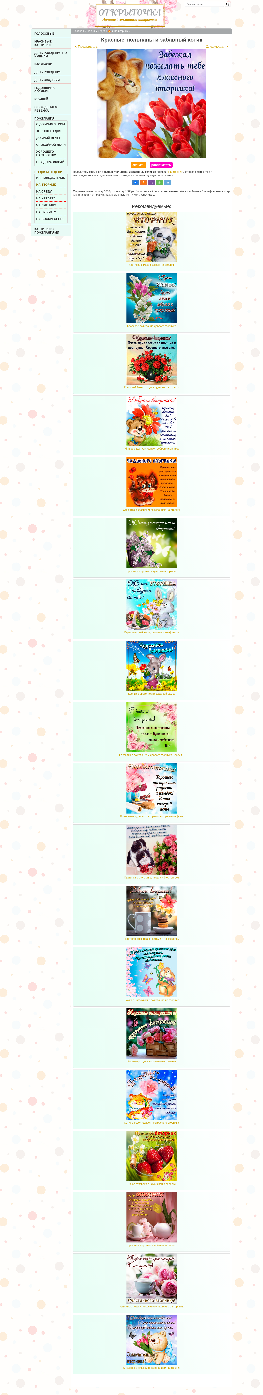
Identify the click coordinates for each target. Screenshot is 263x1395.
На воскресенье (50, 219)
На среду (44, 191)
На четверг (45, 198)
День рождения (47, 72)
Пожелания (44, 118)
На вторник (46, 184)
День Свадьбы (47, 80)
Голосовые (44, 33)
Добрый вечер (48, 138)
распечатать (161, 165)
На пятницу (46, 205)
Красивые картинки (43, 43)
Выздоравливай (50, 162)
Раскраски (43, 64)
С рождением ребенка (46, 108)
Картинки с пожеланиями (46, 230)
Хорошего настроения (46, 153)
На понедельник (50, 177)
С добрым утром (50, 124)
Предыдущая (88, 46)
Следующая (215, 46)
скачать (138, 165)
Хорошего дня (48, 131)
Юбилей (41, 99)
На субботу (46, 212)
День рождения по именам (50, 54)
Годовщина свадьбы (44, 89)
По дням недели (48, 172)
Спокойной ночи (51, 144)
